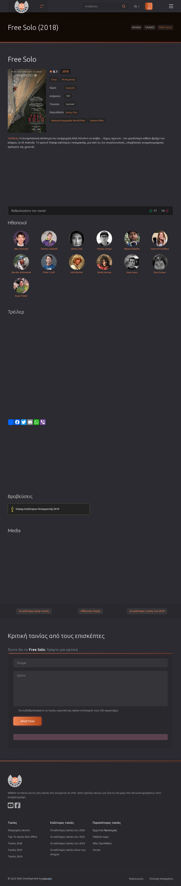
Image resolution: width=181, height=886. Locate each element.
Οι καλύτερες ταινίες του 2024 (67, 843)
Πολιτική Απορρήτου (161, 878)
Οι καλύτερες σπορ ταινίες (34, 611)
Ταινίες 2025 (15, 850)
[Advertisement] (90, 176)
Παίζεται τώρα (101, 836)
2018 (65, 71)
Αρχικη (136, 27)
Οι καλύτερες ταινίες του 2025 (67, 836)
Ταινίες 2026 (15, 843)
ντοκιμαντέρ (78, 142)
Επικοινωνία (136, 878)
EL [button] (137, 6)
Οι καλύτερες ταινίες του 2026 (67, 830)
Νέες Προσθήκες (102, 843)
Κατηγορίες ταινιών (19, 830)
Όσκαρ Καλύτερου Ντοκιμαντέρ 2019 (37, 509)
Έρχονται (105, 830)
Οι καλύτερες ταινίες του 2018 (147, 611)
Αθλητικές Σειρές (90, 611)
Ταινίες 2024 (15, 856)
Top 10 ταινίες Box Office (22, 836)
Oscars (97, 850)
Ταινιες (149, 27)
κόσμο (11, 142)
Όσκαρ (53, 142)
